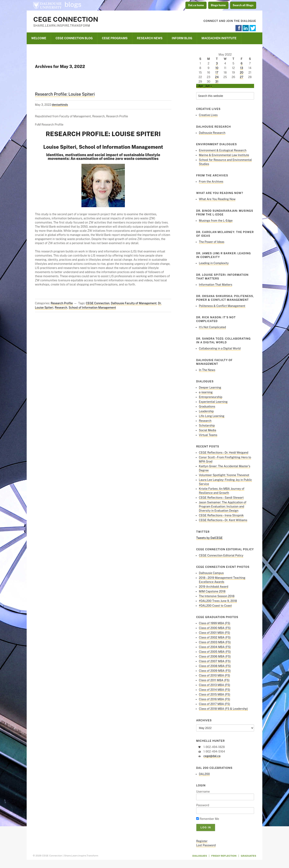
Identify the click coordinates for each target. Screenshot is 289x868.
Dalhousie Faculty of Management (133, 303)
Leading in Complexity (214, 263)
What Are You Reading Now (217, 199)
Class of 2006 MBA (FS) (215, 656)
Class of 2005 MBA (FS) (215, 651)
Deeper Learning (210, 387)
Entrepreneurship (210, 397)
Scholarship (207, 425)
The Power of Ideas (211, 242)
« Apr (199, 86)
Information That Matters (215, 284)
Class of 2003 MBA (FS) (215, 642)
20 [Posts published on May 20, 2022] (241, 72)
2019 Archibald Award (213, 586)
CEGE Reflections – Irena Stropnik (221, 515)
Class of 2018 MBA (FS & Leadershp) (223, 708)
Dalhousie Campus (211, 573)
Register (202, 841)
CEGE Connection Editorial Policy (221, 555)
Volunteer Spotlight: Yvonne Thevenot (224, 475)
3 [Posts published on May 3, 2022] (217, 63)
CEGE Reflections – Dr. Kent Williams (223, 520)
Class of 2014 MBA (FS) (214, 689)
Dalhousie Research (212, 132)
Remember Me (207, 818)
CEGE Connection (65, 19)
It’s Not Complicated (212, 327)
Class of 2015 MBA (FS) (214, 694)
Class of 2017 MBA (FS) (214, 704)
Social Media (207, 430)
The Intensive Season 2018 (216, 596)
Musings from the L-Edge (216, 220)
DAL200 (204, 774)
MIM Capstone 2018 (212, 591)
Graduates (248, 856)
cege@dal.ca (211, 756)
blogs (72, 4)
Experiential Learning (213, 401)
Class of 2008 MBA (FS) (215, 666)
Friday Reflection (223, 856)
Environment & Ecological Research (222, 150)
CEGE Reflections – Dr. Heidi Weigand (223, 452)
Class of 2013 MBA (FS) (214, 685)
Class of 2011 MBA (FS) (214, 680)
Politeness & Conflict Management (222, 306)
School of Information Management (92, 307)
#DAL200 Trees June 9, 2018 (218, 601)
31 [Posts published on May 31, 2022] (217, 81)
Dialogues (199, 856)
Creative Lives (208, 115)
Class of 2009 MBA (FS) (215, 670)
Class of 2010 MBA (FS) (214, 675)
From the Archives (211, 181)
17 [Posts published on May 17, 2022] (216, 72)
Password (202, 805)
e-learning (206, 392)
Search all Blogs (243, 5)
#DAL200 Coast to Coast (215, 605)
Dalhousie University (47, 5)
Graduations (207, 406)
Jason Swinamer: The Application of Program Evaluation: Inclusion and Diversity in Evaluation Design (222, 506)
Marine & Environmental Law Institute (224, 155)
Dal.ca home (196, 5)
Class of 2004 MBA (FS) (215, 647)
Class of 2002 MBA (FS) (215, 637)
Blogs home (218, 5)
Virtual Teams (208, 435)
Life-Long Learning (212, 416)
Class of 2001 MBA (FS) (214, 632)
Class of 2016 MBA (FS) (214, 699)
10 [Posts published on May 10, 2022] (216, 68)
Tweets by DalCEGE (209, 538)
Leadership (206, 411)
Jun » (208, 86)
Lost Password (206, 845)
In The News (207, 370)
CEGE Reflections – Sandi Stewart (221, 497)
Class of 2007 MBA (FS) (215, 661)
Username (203, 791)
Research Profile (62, 303)
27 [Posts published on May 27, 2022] (241, 77)
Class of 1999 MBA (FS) (214, 623)
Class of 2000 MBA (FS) (215, 628)
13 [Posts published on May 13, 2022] (241, 68)
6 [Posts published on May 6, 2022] (241, 63)
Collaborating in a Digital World (220, 348)
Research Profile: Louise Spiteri (65, 94)
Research (61, 307)
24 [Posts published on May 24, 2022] (217, 77)
